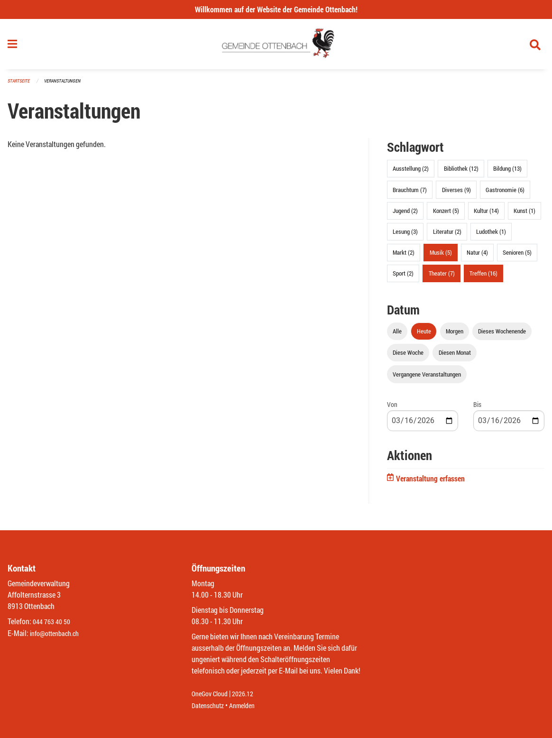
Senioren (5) (517, 256)
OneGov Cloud (212, 694)
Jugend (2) (405, 214)
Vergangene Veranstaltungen (427, 378)
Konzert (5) (446, 214)
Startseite (20, 85)
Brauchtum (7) (410, 193)
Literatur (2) (447, 235)
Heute (424, 335)
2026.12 (249, 694)
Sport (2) (403, 277)
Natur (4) (477, 256)
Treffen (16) (483, 277)
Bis (477, 408)
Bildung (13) (507, 172)
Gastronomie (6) (505, 193)
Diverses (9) (456, 193)
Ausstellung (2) (411, 172)
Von (392, 408)
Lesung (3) (405, 235)
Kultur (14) (486, 214)
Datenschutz (210, 705)
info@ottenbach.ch (58, 633)
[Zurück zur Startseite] (276, 46)
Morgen (454, 335)
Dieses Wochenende (502, 335)
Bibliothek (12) (461, 172)
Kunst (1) (524, 214)
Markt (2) (403, 256)
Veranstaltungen (66, 85)
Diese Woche (408, 356)
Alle (397, 335)
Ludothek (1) (491, 235)
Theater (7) (442, 277)
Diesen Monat (455, 356)
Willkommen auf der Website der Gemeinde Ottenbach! (276, 9)
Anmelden (249, 705)
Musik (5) (441, 256)
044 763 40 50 (54, 622)
